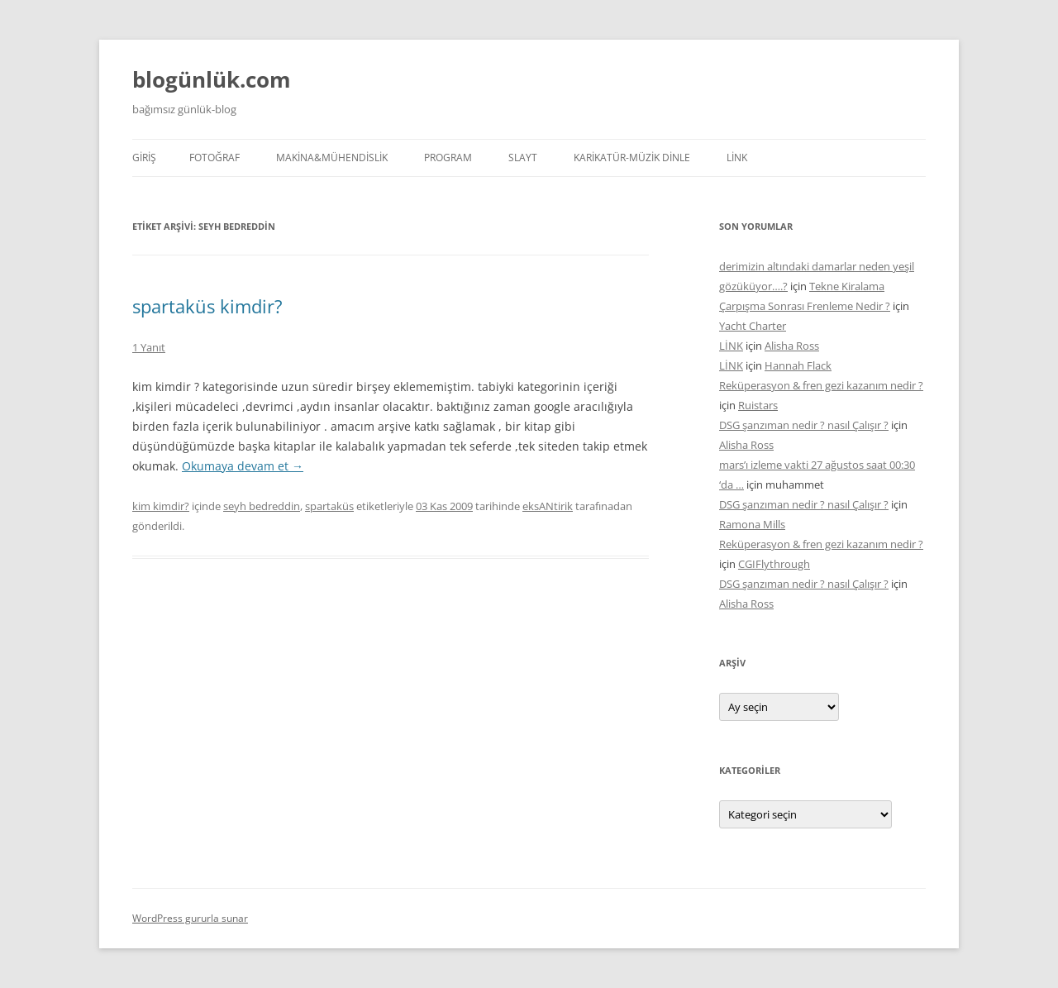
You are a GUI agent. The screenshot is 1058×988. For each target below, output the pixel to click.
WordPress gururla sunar (190, 918)
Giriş (144, 157)
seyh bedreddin (261, 506)
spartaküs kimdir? (207, 306)
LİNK (737, 157)
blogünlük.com (211, 79)
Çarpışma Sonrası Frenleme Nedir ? (804, 305)
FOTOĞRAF (214, 157)
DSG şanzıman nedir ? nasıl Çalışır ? (804, 425)
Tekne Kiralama (846, 286)
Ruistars (758, 405)
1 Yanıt (148, 347)
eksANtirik (547, 506)
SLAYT (522, 157)
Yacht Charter (752, 325)
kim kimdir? (160, 506)
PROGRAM (448, 157)
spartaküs (329, 506)
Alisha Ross (792, 345)
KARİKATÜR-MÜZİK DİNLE (632, 157)
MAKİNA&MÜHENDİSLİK (332, 157)
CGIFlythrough (774, 563)
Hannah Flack (798, 365)
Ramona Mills (752, 524)
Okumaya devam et (242, 466)
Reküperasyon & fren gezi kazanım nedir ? (821, 385)
